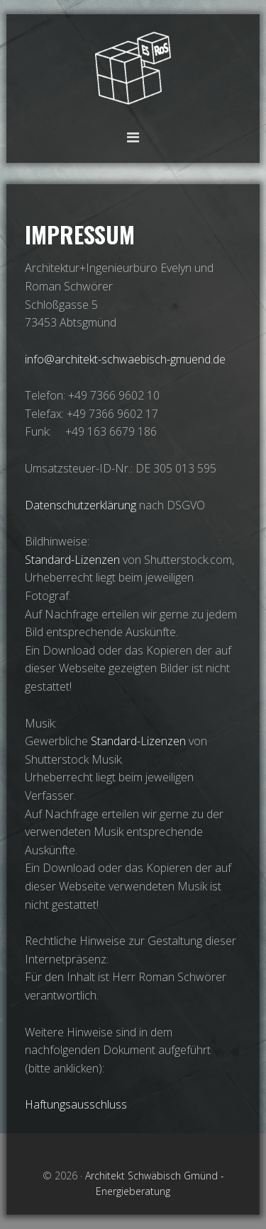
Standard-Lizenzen (72, 559)
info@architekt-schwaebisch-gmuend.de (125, 359)
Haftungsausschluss (76, 1104)
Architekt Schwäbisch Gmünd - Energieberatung (133, 69)
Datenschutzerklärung (82, 505)
